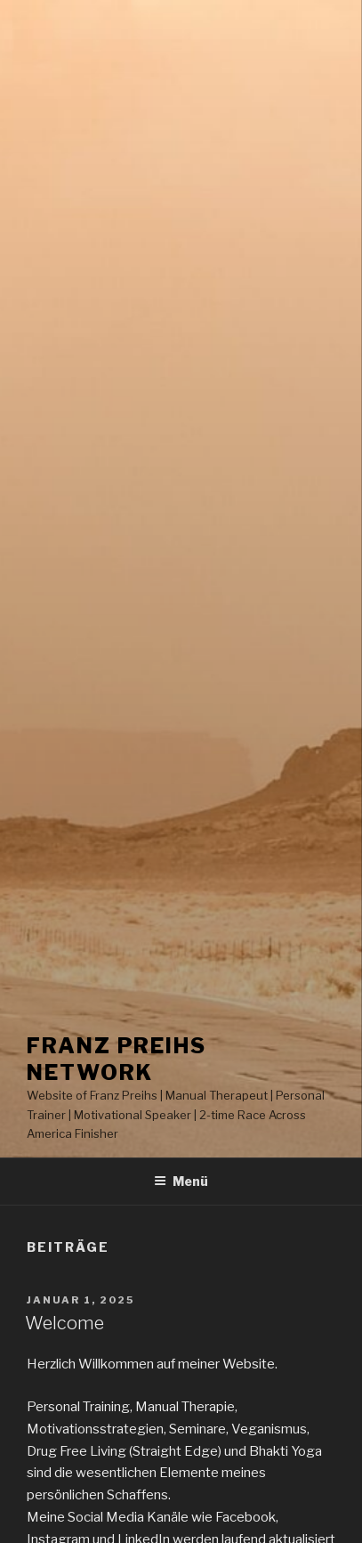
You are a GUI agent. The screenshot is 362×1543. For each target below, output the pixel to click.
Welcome (64, 1323)
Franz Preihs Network (116, 1059)
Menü (181, 1181)
